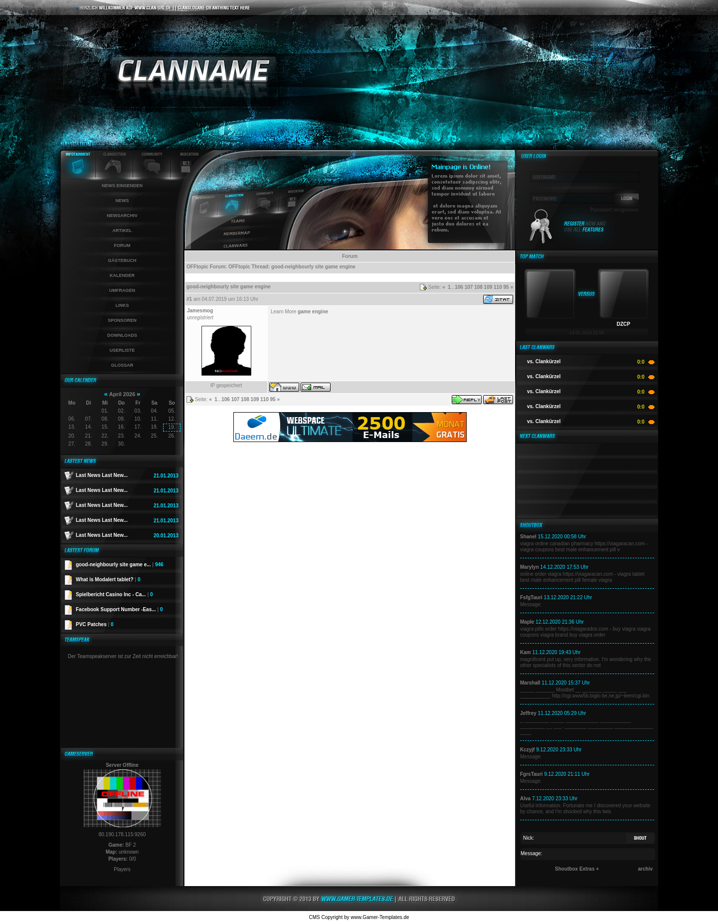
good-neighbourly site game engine (313, 266)
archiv (645, 869)
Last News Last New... (102, 475)
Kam (525, 652)
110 (498, 287)
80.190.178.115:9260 (122, 834)
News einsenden (122, 185)
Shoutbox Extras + (577, 869)
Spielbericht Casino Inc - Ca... (114, 594)
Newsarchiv (122, 215)
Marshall (530, 683)
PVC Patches (95, 624)
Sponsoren (122, 320)
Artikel (122, 230)
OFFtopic (197, 266)
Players (122, 869)
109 (488, 287)
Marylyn (529, 567)
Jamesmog (200, 310)
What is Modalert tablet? (108, 579)
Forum (122, 245)
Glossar (122, 365)
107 (469, 287)
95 (506, 287)
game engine (313, 311)
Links (122, 305)
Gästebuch (122, 260)
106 (459, 287)
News (122, 200)
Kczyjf (527, 749)
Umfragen (122, 290)
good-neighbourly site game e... (120, 564)
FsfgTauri (531, 597)
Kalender (122, 275)
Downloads (122, 335)
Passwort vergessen (614, 210)
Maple (527, 622)
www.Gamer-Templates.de (380, 917)
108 (478, 287)
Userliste (122, 350)
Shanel (528, 536)
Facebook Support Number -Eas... (119, 609)
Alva (525, 798)
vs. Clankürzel (543, 361)
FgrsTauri (531, 774)
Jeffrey (528, 713)
